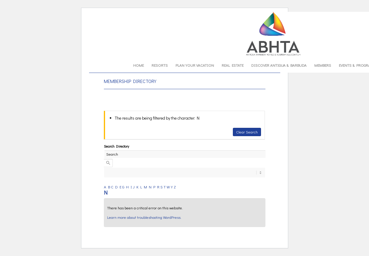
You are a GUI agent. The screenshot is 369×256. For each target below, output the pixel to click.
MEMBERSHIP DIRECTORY (130, 81)
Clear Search (247, 131)
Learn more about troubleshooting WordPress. (144, 217)
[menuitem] (138, 65)
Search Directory (116, 146)
